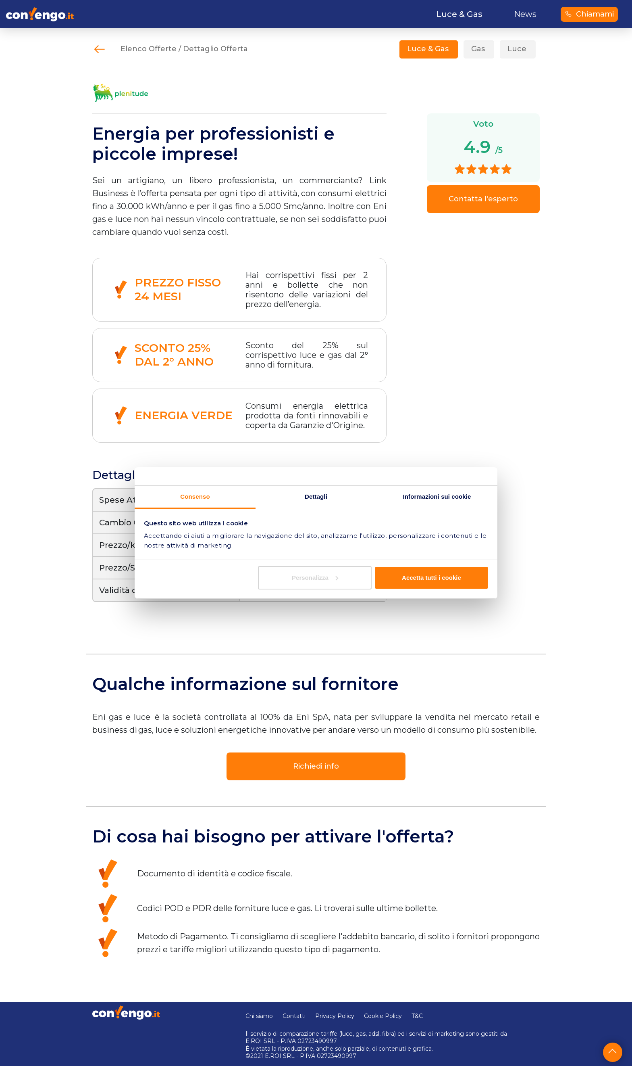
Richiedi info (316, 766)
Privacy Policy (334, 1016)
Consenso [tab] (195, 496)
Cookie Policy (383, 1016)
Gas (478, 48)
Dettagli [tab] (316, 496)
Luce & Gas (428, 48)
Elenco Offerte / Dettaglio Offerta (184, 48)
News (525, 14)
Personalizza (315, 577)
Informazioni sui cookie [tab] (437, 496)
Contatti (294, 1016)
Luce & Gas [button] (459, 14)
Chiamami (589, 14)
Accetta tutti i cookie (431, 577)
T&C (417, 1016)
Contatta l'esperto (483, 198)
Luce (516, 48)
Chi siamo (259, 1016)
